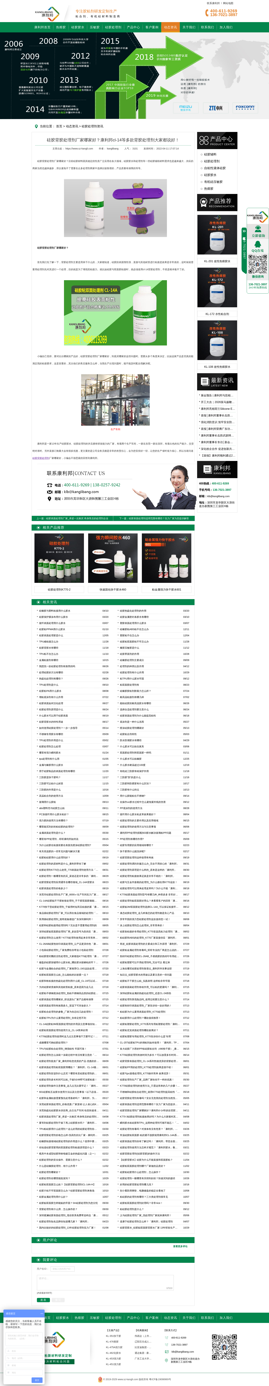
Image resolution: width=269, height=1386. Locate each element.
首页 (59, 126)
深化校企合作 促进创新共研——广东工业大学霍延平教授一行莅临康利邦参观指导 (217, 448)
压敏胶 (95, 27)
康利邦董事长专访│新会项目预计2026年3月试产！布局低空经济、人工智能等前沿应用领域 (217, 442)
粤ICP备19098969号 (160, 1379)
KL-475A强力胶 (114, 1347)
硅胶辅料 (210, 154)
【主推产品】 (113, 1330)
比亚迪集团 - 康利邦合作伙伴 (143, 1347)
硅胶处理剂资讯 (92, 126)
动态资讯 (170, 27)
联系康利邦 (213, 3)
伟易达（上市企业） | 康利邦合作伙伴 (143, 1336)
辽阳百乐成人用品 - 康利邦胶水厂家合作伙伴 (143, 1341)
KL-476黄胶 (112, 1341)
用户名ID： (43, 1268)
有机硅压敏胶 (213, 182)
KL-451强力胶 (113, 1364)
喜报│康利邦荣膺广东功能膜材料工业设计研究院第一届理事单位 (217, 428)
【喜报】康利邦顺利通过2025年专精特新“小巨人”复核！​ (217, 455)
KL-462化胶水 (113, 1353)
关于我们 (189, 27)
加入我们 (226, 27)
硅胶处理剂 (113, 27)
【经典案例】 (142, 1330)
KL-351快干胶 (113, 1336)
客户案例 (152, 27)
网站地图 (228, 3)
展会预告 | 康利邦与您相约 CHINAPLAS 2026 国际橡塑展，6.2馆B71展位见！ (217, 395)
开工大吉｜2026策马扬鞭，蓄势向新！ (217, 402)
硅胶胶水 (77, 27)
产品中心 (133, 27)
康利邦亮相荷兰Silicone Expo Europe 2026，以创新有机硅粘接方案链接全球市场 (217, 408)
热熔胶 (61, 27)
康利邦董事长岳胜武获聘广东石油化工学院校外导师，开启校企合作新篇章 (217, 435)
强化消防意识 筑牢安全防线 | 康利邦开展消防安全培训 (217, 422)
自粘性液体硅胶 (215, 168)
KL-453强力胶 (113, 1358)
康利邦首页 (42, 27)
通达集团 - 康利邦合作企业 (143, 1353)
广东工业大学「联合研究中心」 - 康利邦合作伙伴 (143, 1358)
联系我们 (207, 27)
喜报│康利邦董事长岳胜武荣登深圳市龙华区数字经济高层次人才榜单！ (217, 415)
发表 (43, 1299)
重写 (58, 1299)
